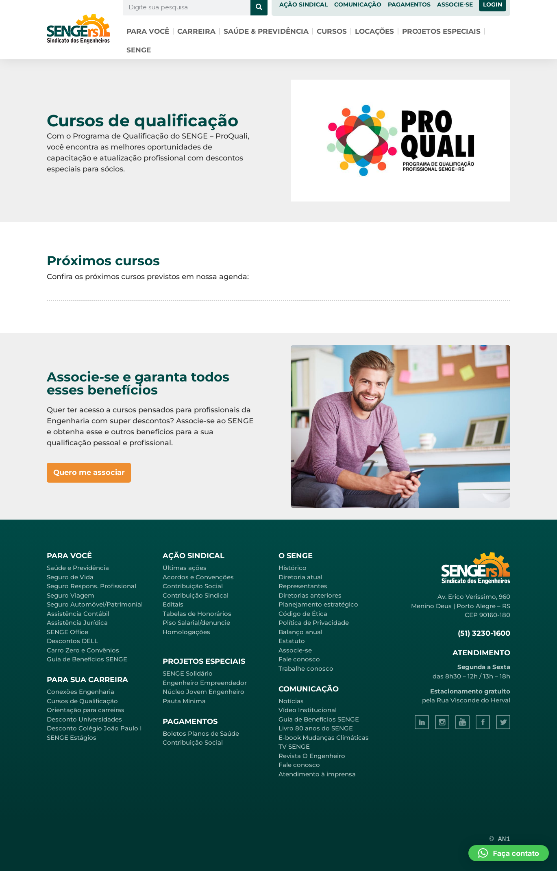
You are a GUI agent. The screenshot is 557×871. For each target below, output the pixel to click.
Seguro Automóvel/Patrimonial (95, 604)
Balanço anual (300, 632)
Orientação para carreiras (85, 710)
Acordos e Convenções (198, 577)
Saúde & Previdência (266, 31)
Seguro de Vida (70, 577)
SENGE (138, 50)
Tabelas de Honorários (197, 614)
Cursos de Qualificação (82, 701)
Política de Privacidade (313, 622)
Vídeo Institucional (307, 710)
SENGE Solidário (188, 673)
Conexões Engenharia (80, 692)
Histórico (292, 568)
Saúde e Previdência (78, 568)
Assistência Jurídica (77, 622)
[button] (508, 853)
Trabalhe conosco (305, 668)
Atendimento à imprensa (317, 774)
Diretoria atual (300, 577)
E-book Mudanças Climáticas (323, 737)
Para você (147, 31)
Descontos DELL (72, 641)
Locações (374, 31)
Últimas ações (185, 568)
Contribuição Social (193, 586)
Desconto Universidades (84, 719)
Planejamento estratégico (318, 604)
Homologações (186, 632)
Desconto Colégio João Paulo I (94, 728)
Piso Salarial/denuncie (196, 622)
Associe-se (295, 650)
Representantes (302, 586)
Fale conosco (299, 659)
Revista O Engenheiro (311, 756)
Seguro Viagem (70, 595)
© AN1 (500, 839)
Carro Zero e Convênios (83, 650)
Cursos (332, 31)
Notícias (291, 701)
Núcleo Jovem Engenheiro (203, 692)
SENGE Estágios (71, 737)
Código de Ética (302, 614)
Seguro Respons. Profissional (91, 586)
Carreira (196, 31)
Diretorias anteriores (310, 595)
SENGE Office (67, 632)
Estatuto (291, 641)
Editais (173, 604)
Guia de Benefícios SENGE (87, 659)
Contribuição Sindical (195, 595)
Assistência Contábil (78, 614)
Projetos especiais (441, 31)
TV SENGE (294, 746)
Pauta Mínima (184, 701)
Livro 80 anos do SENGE (315, 728)
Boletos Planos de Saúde (201, 733)
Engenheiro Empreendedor (205, 683)
